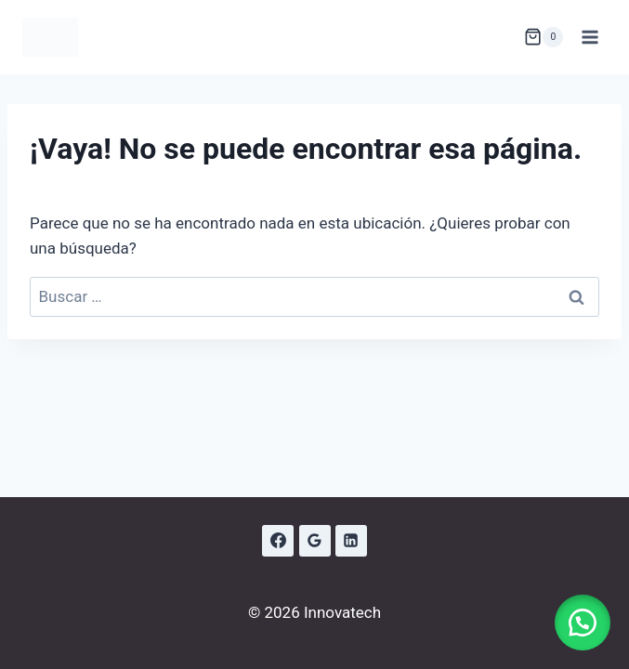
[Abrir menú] (589, 36)
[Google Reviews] (315, 541)
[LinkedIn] (351, 541)
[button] (582, 622)
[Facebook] (278, 541)
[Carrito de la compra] (543, 37)
